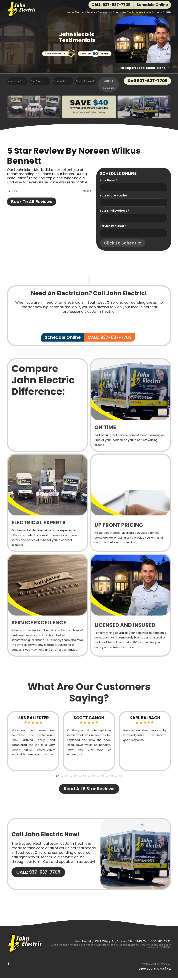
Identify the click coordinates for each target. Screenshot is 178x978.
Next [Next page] (87, 191)
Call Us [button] (167, 12)
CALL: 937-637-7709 (111, 4)
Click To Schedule (108, 84)
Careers (157, 12)
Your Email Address (114, 211)
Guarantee (119, 12)
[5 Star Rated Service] (59, 52)
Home (70, 12)
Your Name (14, 81)
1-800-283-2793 (159, 941)
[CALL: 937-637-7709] (89, 854)
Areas (147, 12)
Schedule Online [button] (152, 4)
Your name (109, 180)
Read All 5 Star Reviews (89, 789)
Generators (105, 12)
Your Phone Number (114, 196)
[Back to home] (22, 9)
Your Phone (36, 81)
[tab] (57, 776)
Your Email (59, 81)
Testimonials (135, 12)
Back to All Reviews (31, 201)
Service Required (85, 81)
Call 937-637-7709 (147, 81)
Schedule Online (63, 337)
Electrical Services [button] (86, 12)
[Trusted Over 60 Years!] (95, 52)
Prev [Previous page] (13, 191)
